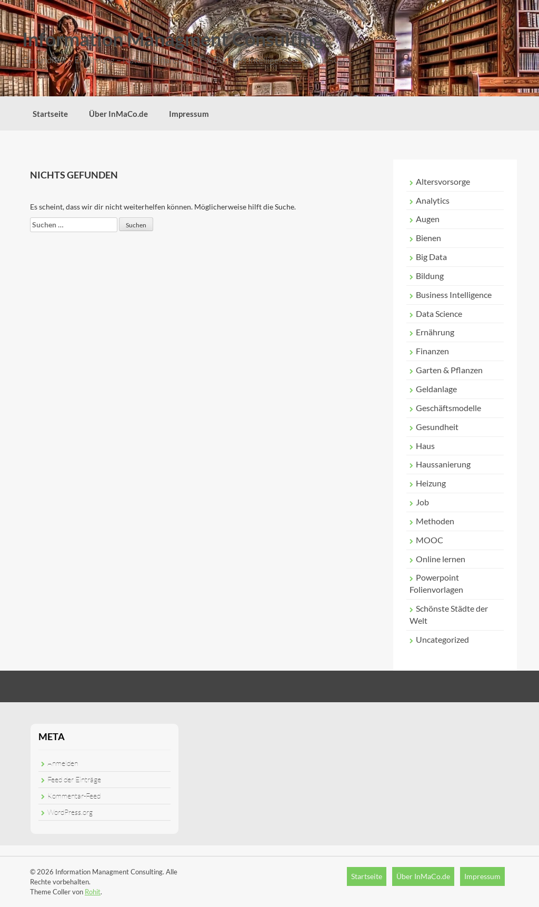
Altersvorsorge (443, 181)
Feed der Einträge (74, 779)
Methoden (435, 521)
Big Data (431, 257)
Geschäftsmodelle (448, 408)
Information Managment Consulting (172, 39)
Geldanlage (436, 389)
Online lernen (440, 559)
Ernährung (435, 332)
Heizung (431, 483)
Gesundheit (437, 427)
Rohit (93, 892)
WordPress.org (70, 812)
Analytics (433, 200)
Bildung (430, 276)
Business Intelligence (454, 295)
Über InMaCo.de (118, 113)
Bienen (428, 238)
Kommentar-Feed (74, 795)
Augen (428, 219)
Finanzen (432, 351)
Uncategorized (442, 639)
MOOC (429, 540)
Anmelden (62, 763)
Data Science (439, 313)
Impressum (189, 113)
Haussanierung (443, 464)
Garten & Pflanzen (449, 370)
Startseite (50, 113)
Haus (425, 446)
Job (422, 502)
